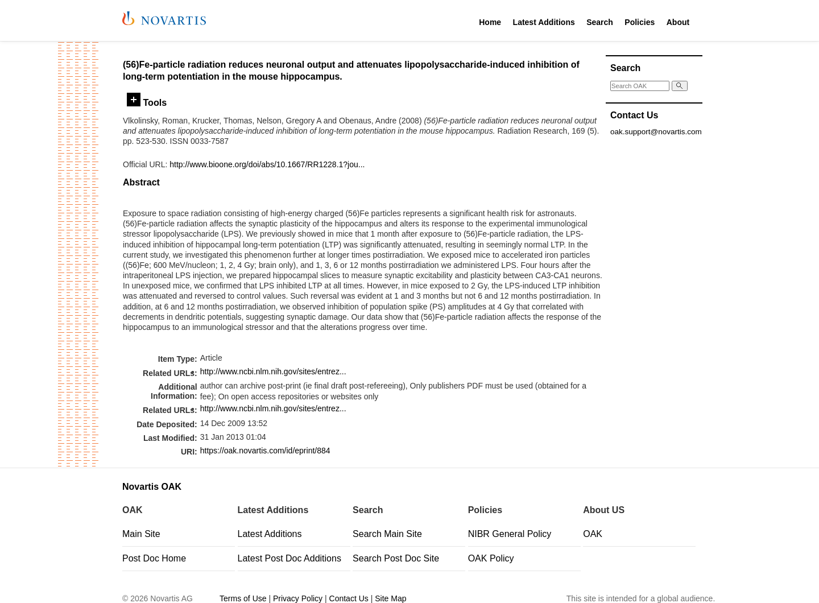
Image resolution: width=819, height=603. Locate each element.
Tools (147, 102)
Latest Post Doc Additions (289, 558)
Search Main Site (387, 534)
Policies (639, 22)
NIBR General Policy (510, 534)
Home (490, 22)
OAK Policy (491, 558)
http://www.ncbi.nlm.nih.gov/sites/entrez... (273, 371)
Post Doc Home (154, 558)
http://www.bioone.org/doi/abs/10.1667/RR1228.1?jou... (267, 164)
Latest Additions (544, 22)
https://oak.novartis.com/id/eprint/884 (265, 450)
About (678, 22)
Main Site (141, 534)
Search (599, 22)
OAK (592, 534)
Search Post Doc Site (396, 558)
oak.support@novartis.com (656, 131)
